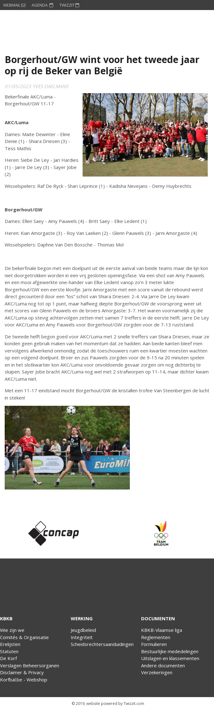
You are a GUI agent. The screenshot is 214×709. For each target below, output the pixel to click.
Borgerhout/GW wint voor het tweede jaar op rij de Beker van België (102, 65)
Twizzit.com (134, 703)
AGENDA (42, 5)
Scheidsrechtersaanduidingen (102, 644)
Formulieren (154, 644)
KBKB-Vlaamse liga (161, 630)
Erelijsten (10, 644)
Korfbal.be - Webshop (23, 679)
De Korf (8, 658)
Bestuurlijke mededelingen (169, 651)
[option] (53, 533)
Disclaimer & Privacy (22, 672)
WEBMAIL (14, 5)
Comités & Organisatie (24, 637)
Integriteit (82, 637)
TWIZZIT (69, 5)
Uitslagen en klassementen (170, 658)
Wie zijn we (12, 630)
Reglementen (155, 637)
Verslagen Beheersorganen (29, 665)
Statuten (9, 651)
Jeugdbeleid (83, 630)
